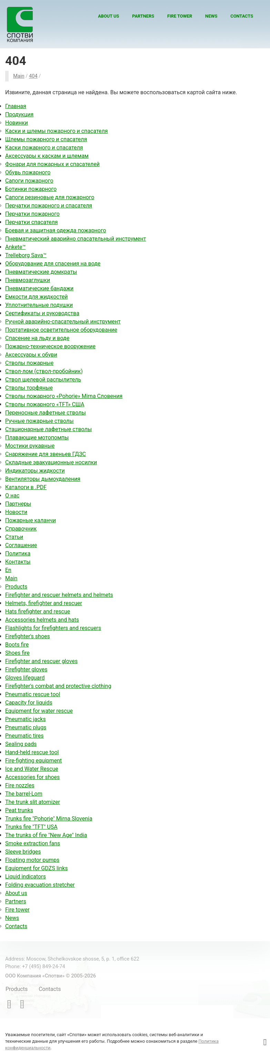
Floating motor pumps (32, 860)
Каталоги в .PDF (26, 487)
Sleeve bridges (23, 851)
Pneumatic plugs (25, 727)
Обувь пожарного (27, 172)
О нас (12, 495)
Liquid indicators (25, 876)
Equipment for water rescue (39, 711)
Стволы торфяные (29, 388)
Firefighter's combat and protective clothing (58, 686)
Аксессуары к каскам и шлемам (47, 156)
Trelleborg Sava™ (26, 255)
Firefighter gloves (26, 669)
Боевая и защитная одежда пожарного (55, 230)
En (8, 570)
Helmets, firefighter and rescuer (43, 603)
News (211, 16)
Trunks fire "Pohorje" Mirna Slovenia (48, 818)
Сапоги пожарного (29, 180)
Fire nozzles (19, 785)
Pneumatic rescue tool (32, 694)
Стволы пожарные (29, 363)
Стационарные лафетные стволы (48, 429)
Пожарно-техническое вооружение (50, 346)
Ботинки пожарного (31, 189)
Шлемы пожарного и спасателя (46, 139)
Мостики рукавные (29, 445)
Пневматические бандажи (39, 288)
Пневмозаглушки (27, 280)
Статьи (14, 537)
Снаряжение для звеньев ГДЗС (45, 454)
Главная (15, 106)
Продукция (19, 114)
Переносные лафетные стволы (45, 412)
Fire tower (179, 16)
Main (11, 578)
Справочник (21, 528)
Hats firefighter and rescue (37, 611)
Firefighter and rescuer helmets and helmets (59, 595)
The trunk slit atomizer (32, 802)
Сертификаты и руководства (42, 313)
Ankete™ (15, 247)
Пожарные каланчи (30, 520)
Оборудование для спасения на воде (52, 263)
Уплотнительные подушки (39, 305)
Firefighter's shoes (27, 636)
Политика (17, 553)
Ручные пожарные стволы (39, 421)
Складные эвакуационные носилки (51, 462)
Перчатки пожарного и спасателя (48, 205)
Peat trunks (19, 810)
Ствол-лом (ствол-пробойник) (44, 371)
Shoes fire (17, 653)
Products (16, 586)
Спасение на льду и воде (37, 338)
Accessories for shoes (32, 777)
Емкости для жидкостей (36, 296)
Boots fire (17, 644)
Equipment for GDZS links (36, 868)
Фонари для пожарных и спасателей (52, 164)
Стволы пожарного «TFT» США (44, 404)
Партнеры (18, 503)
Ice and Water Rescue (31, 769)
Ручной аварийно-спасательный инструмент (63, 321)
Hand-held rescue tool (32, 752)
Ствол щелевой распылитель (43, 379)
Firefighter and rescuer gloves (41, 661)
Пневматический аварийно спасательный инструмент (75, 238)
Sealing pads (21, 744)
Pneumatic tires (24, 735)
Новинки (16, 122)
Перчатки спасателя (31, 222)
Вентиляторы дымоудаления (42, 479)
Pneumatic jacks (25, 719)
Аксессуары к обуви (31, 354)
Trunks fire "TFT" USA (31, 827)
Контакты (17, 561)
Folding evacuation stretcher (40, 885)
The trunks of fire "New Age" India (46, 835)
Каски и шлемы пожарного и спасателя (56, 131)
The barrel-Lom (23, 793)
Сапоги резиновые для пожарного (49, 197)
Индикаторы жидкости (35, 470)
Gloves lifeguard (25, 677)
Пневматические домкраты (41, 272)
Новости (16, 512)
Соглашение (21, 545)
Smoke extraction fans (32, 843)
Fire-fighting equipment (33, 760)
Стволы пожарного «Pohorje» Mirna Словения (63, 396)
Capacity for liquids (28, 702)
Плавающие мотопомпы (37, 437)
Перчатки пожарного (32, 214)
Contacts (241, 16)
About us (108, 16)
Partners (143, 16)
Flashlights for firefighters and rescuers (53, 628)
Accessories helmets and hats (42, 619)
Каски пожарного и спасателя (44, 147)
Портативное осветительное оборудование (61, 330)
